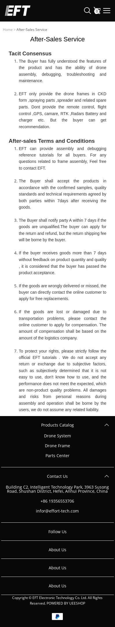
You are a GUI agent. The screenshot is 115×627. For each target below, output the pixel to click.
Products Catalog (57, 425)
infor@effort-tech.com (57, 511)
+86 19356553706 (57, 501)
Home (8, 29)
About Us (57, 549)
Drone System (57, 436)
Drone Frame (57, 446)
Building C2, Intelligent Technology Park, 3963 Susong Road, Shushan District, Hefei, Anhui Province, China (57, 489)
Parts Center (57, 456)
